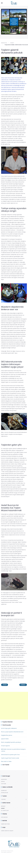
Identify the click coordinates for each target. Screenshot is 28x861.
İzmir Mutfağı (5, 824)
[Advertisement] (14, 706)
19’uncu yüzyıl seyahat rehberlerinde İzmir (12, 732)
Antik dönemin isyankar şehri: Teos (10, 754)
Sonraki (23, 684)
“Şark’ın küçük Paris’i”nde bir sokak (10, 758)
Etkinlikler (4, 792)
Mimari (3, 806)
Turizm (3, 799)
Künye (3, 781)
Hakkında (4, 779)
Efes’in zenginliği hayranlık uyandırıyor (11, 742)
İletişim (3, 783)
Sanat (12, 42)
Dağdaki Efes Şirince (6, 735)
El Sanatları (5, 810)
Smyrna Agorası (5, 745)
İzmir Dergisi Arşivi (7, 830)
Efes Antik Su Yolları (6, 761)
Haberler (4, 790)
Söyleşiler (4, 817)
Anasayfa (4, 42)
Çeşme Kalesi (5, 739)
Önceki (4, 684)
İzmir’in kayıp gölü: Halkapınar (9, 728)
